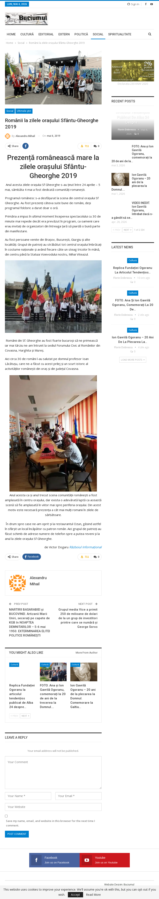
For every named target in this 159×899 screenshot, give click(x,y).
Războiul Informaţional (85, 547)
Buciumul (129, 884)
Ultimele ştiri (24, 111)
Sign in (133, 4)
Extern (64, 34)
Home (11, 34)
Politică (81, 34)
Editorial (46, 34)
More (112, 34)
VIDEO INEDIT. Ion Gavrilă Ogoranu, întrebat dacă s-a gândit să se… (132, 210)
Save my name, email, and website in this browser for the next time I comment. (50, 823)
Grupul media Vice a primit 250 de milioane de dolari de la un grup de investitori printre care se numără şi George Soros (77, 618)
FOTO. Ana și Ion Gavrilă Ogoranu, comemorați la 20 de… (132, 305)
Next (25, 715)
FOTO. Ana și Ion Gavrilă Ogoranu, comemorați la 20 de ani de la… (132, 154)
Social (98, 34)
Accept (75, 895)
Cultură (27, 34)
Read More (93, 894)
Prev (14, 715)
